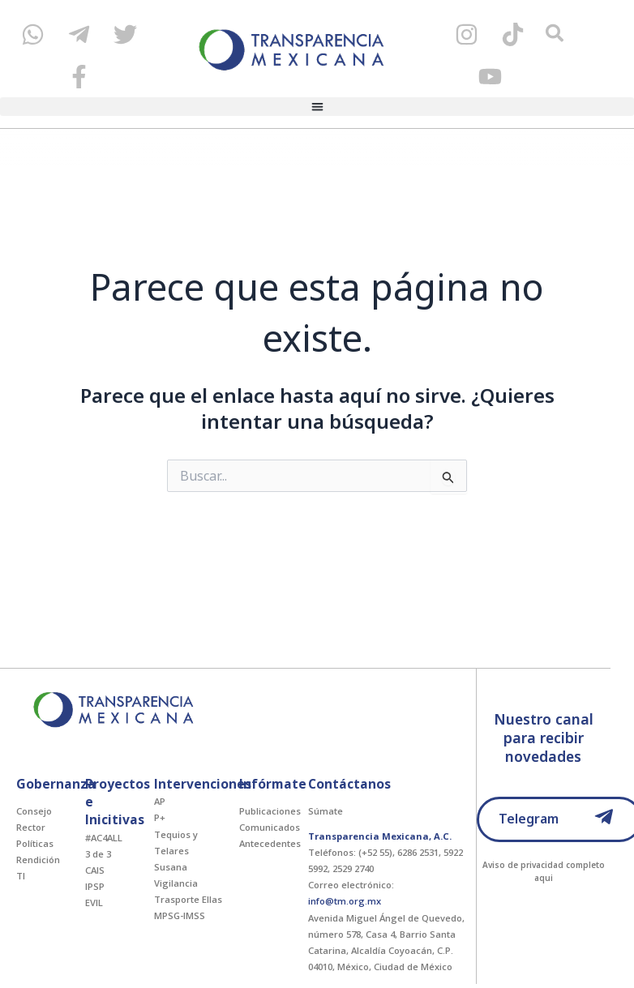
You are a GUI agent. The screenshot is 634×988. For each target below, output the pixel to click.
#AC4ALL (103, 838)
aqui (543, 877)
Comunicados (269, 827)
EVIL (94, 902)
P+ (159, 817)
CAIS (95, 870)
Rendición (38, 859)
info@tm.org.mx (344, 901)
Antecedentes (270, 843)
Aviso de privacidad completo (543, 864)
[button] (317, 106)
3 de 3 (98, 854)
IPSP (95, 886)
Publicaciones (270, 811)
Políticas (35, 843)
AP (159, 801)
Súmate (325, 811)
